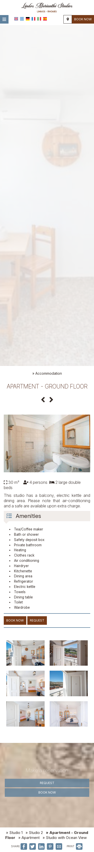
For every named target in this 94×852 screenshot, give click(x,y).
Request (47, 783)
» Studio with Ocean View (65, 837)
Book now (83, 19)
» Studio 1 (14, 832)
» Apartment (29, 837)
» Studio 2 (34, 832)
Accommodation (48, 373)
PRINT (74, 846)
